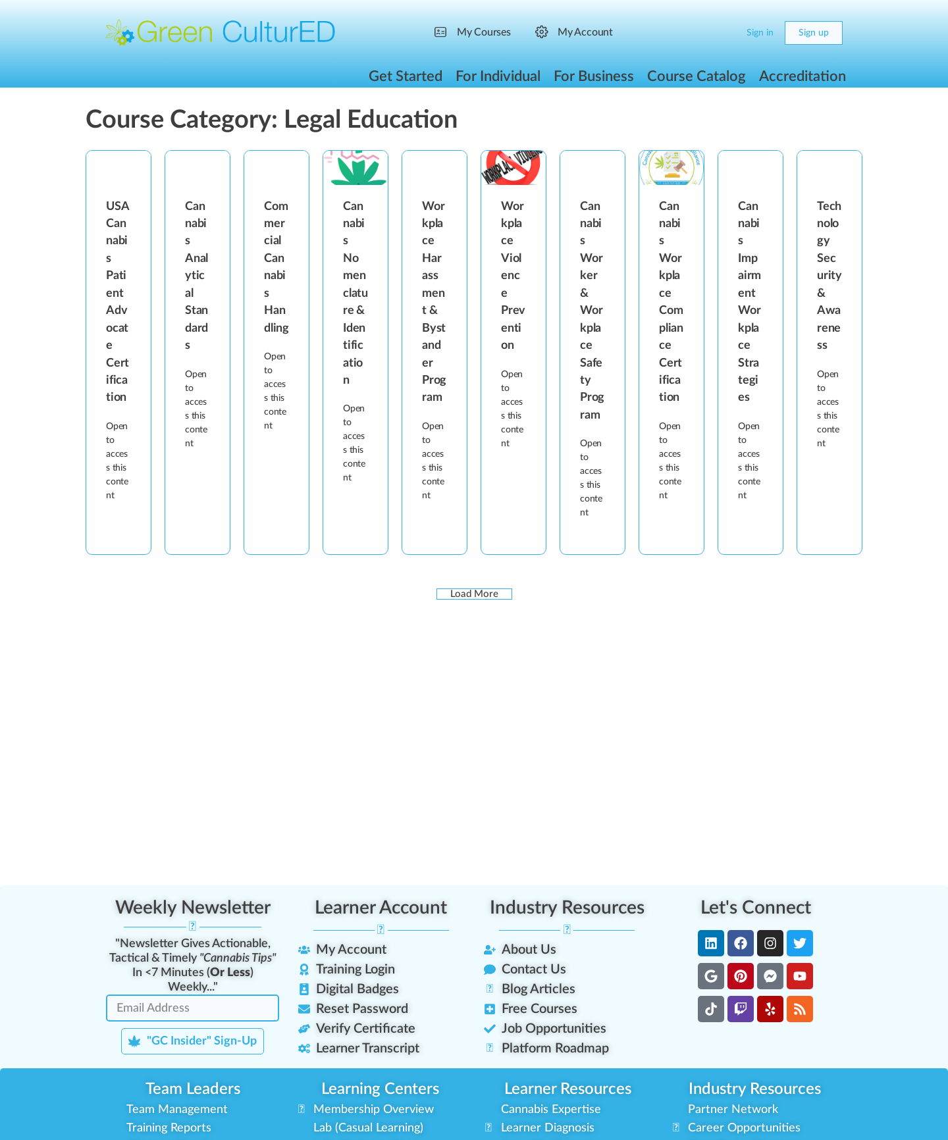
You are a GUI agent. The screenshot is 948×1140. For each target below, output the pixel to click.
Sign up (814, 33)
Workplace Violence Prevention (513, 276)
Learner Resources (567, 1089)
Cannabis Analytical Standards (196, 276)
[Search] (699, 33)
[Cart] (725, 33)
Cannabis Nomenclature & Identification (355, 294)
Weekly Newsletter (193, 907)
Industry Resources (567, 907)
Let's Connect (755, 907)
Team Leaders (192, 1089)
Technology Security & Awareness (829, 276)
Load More (474, 594)
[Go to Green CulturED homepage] (220, 32)
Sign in (760, 33)
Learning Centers (380, 1089)
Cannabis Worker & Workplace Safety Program (592, 311)
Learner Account (381, 907)
